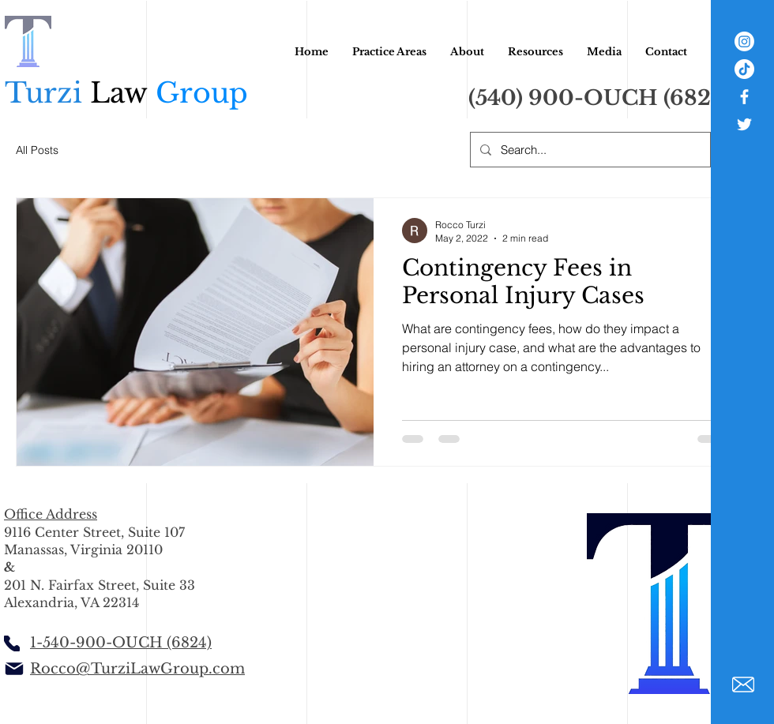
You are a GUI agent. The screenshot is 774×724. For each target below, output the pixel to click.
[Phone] (12, 643)
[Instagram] (744, 41)
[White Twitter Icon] (744, 124)
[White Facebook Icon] (744, 97)
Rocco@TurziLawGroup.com (137, 668)
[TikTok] (744, 69)
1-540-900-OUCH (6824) (121, 642)
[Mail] (14, 669)
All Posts (37, 150)
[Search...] (589, 150)
